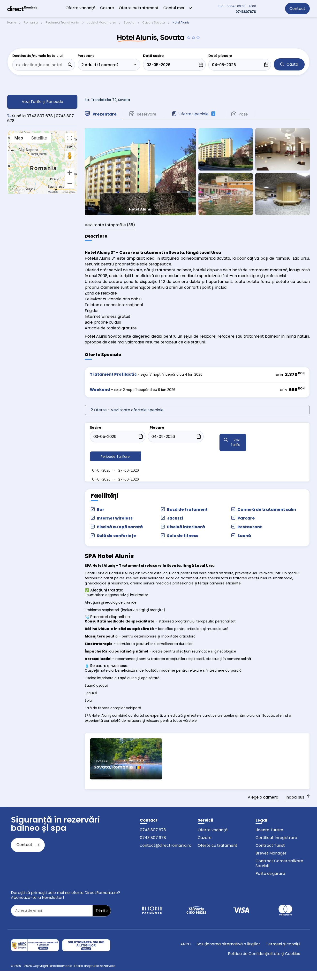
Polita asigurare (270, 873)
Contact (297, 8)
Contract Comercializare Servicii (279, 863)
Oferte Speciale (193, 114)
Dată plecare (220, 55)
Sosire (95, 427)
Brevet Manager (271, 853)
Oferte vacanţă (80, 8)
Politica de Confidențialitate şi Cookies (264, 953)
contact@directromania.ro (165, 845)
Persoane (86, 55)
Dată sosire (153, 55)
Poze (239, 114)
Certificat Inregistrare (276, 837)
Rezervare (142, 114)
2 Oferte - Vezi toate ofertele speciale (127, 410)
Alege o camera (263, 797)
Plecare (157, 427)
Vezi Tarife (235, 442)
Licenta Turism (269, 830)
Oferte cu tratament (138, 8)
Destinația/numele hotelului (37, 55)
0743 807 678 (153, 830)
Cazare (107, 8)
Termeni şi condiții (283, 944)
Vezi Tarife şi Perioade (42, 101)
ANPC (185, 944)
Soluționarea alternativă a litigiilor (228, 944)
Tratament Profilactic (113, 374)
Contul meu (177, 8)
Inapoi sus (295, 797)
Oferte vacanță (212, 830)
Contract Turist (270, 845)
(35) (110, 225)
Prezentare (101, 114)
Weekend (100, 389)
